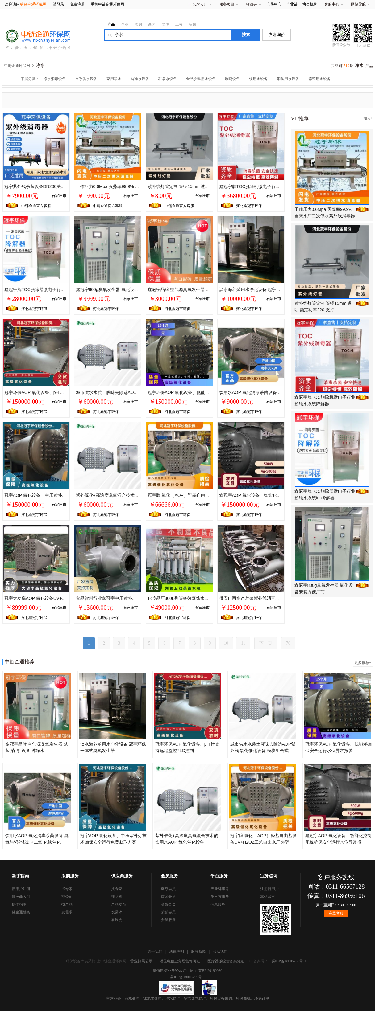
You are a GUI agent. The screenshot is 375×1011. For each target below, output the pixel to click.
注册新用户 (269, 889)
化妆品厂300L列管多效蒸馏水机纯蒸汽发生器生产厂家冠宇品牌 (208, 598)
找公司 (67, 896)
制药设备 (232, 79)
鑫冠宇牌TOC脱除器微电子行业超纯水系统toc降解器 (55, 289)
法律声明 (176, 951)
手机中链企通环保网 (107, 4)
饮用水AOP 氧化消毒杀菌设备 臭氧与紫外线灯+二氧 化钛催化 (278, 392)
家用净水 (113, 79)
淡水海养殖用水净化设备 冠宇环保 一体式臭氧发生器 (270, 289)
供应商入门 (21, 896)
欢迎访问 (25, 4)
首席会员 (168, 896)
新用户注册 (21, 889)
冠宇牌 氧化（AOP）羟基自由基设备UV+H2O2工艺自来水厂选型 (210, 495)
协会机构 (309, 4)
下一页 (265, 643)
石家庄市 (59, 196)
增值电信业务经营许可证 (180, 961)
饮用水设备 (258, 79)
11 (243, 643)
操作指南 (19, 904)
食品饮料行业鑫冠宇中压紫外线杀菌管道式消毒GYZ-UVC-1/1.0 (136, 598)
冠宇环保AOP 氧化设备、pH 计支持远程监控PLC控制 (55, 392)
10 (226, 643)
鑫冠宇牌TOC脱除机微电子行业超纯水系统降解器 (267, 186)
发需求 (67, 912)
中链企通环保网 (17, 65)
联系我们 (220, 951)
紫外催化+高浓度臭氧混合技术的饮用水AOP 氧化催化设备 (132, 495)
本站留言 (267, 896)
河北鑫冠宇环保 (249, 206)
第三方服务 (219, 896)
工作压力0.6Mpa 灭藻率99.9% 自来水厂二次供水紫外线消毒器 (136, 186)
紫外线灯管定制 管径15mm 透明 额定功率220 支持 (196, 186)
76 (288, 643)
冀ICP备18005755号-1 (288, 961)
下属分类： (30, 79)
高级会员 (168, 904)
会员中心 (274, 4)
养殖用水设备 (319, 79)
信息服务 (217, 904)
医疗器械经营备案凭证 (225, 961)
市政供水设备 (86, 79)
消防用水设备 (288, 79)
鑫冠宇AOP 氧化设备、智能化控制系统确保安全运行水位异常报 (280, 495)
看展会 (116, 920)
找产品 (67, 904)
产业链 (292, 4)
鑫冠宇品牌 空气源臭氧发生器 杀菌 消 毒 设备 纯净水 (199, 289)
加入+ (368, 118)
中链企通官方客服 (36, 206)
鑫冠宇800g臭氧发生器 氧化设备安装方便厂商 (120, 289)
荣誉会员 (168, 912)
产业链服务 (219, 889)
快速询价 (276, 34)
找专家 (67, 889)
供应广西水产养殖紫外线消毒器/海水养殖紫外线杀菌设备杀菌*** (280, 598)
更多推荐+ (362, 663)
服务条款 (198, 951)
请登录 (58, 4)
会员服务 (168, 920)
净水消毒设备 (55, 79)
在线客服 (336, 913)
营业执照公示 (141, 961)
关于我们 (155, 951)
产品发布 (118, 904)
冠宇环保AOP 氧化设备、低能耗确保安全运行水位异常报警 (204, 392)
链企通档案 (21, 912)
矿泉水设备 (167, 79)
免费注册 (77, 4)
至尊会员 (168, 889)
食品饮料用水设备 (201, 79)
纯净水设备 (140, 79)
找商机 (116, 896)
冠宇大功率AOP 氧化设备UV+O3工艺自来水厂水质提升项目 (62, 598)
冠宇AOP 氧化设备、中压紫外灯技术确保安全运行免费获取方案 (65, 495)
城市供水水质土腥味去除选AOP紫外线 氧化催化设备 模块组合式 (138, 392)
